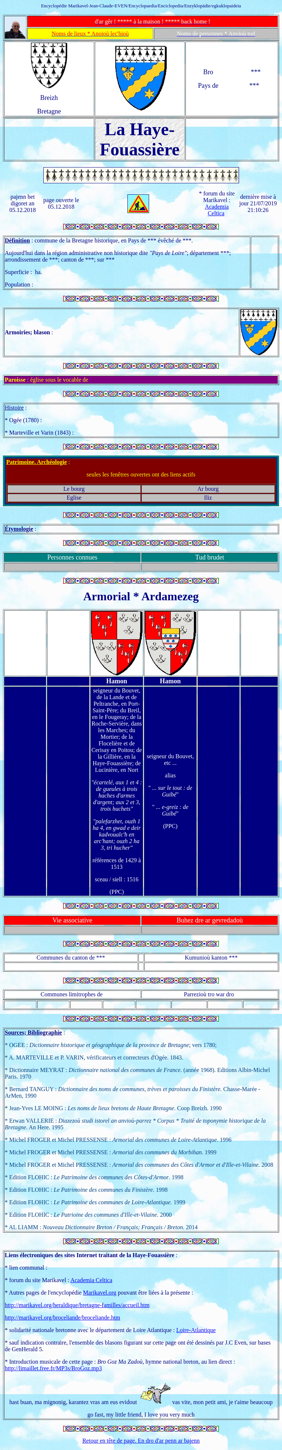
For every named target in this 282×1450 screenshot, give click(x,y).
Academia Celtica (217, 210)
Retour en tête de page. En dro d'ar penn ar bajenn (141, 1441)
